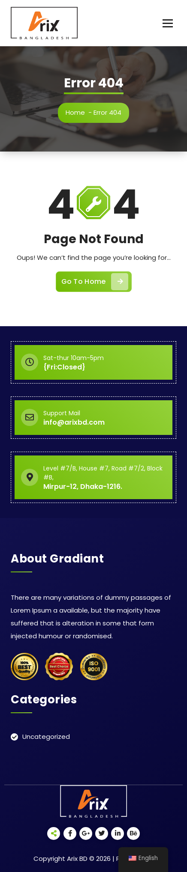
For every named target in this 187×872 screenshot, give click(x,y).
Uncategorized (46, 736)
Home (77, 112)
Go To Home (94, 285)
